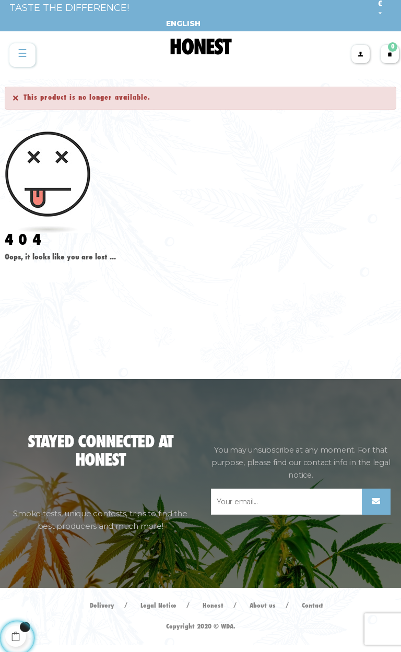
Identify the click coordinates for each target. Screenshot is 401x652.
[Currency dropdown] (380, 9)
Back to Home (36, 272)
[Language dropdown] (179, 23)
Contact (312, 605)
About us (263, 605)
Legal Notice (158, 605)
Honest (213, 605)
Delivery (102, 605)
